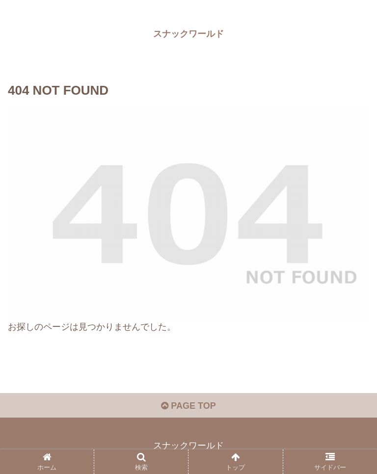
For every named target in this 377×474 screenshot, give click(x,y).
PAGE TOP (188, 406)
